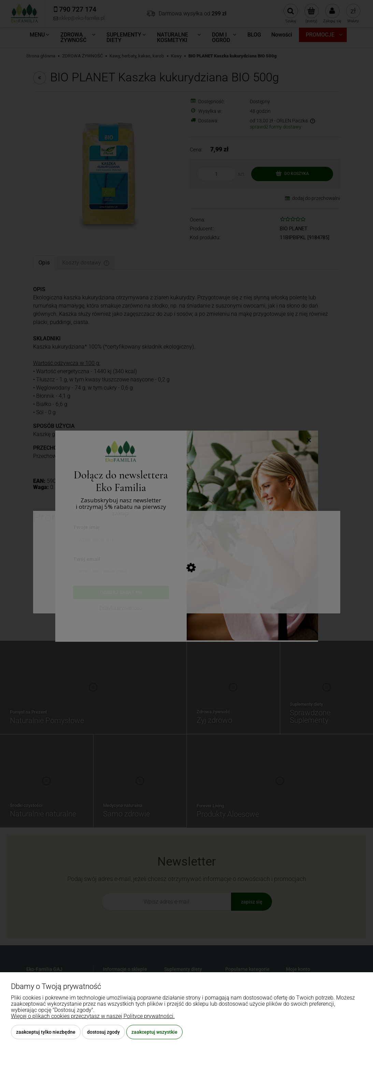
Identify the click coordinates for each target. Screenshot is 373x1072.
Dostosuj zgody (103, 1032)
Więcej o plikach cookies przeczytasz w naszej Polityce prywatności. (93, 1016)
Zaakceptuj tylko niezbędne (45, 1032)
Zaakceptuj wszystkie (154, 1032)
